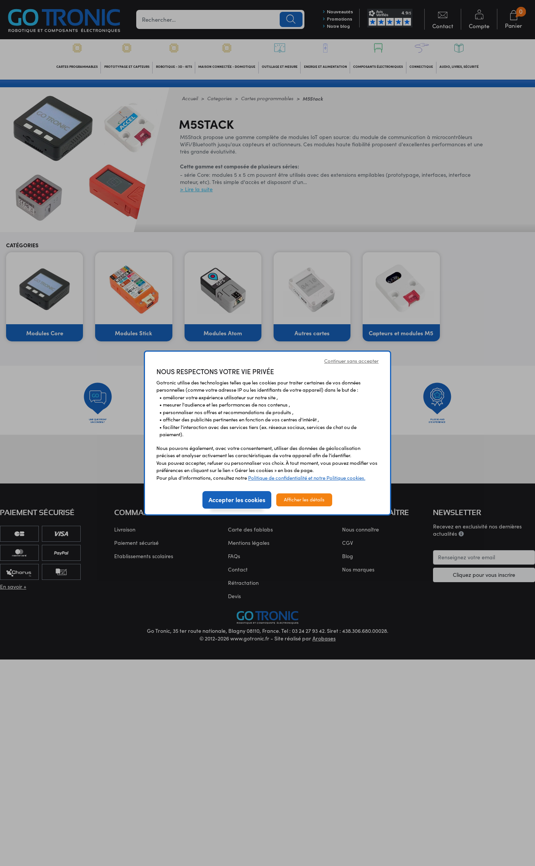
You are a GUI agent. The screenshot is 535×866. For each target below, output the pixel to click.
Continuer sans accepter (351, 360)
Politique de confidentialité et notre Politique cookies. (306, 477)
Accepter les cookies (237, 499)
